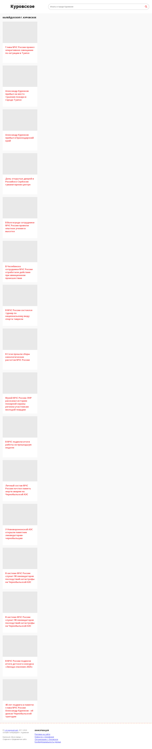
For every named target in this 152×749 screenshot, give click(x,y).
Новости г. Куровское (44, 737)
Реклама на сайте (42, 734)
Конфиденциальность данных (48, 742)
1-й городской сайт (11, 730)
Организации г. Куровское (46, 739)
